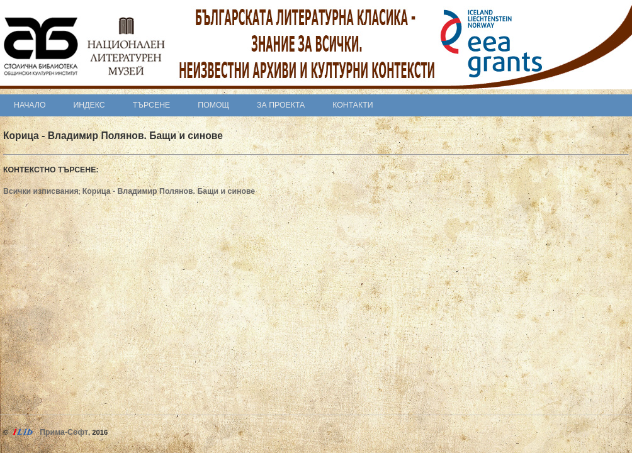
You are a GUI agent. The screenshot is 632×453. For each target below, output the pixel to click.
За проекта (281, 105)
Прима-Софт (64, 432)
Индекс (89, 105)
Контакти (352, 105)
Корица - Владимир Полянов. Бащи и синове (168, 191)
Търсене (152, 105)
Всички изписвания (41, 191)
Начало (30, 105)
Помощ (213, 105)
